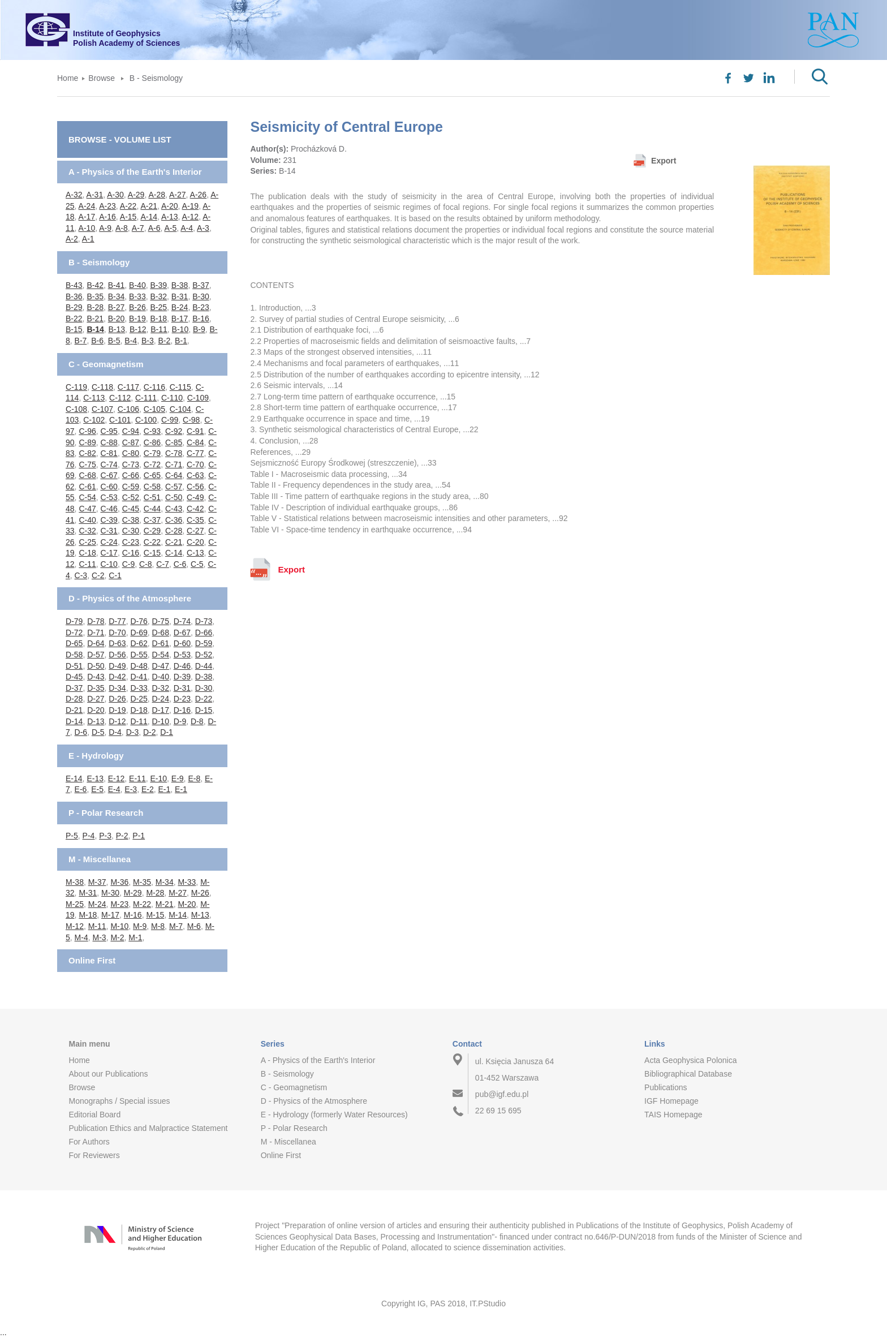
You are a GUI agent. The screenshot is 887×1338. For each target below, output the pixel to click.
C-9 (128, 564)
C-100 (146, 419)
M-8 (158, 926)
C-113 (94, 397)
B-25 (158, 307)
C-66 (130, 475)
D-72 (74, 632)
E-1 (164, 789)
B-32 (158, 296)
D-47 (160, 665)
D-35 (95, 687)
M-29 (133, 892)
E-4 (114, 789)
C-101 (120, 419)
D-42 (117, 676)
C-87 (130, 442)
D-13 (95, 721)
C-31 (109, 530)
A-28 (156, 194)
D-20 (95, 710)
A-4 (186, 228)
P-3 (105, 835)
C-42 (195, 508)
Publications (665, 1087)
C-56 (195, 486)
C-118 (102, 386)
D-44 (203, 665)
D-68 (160, 632)
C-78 (173, 453)
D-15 (203, 710)
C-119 (76, 386)
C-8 (145, 564)
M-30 (110, 892)
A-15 (128, 216)
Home (67, 78)
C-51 (152, 497)
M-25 (75, 904)
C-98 (191, 419)
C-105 (154, 409)
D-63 (117, 643)
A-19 (190, 205)
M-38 (75, 882)
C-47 (87, 508)
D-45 (74, 676)
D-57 (95, 654)
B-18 (158, 318)
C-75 (87, 464)
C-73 (130, 464)
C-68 (87, 475)
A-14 (148, 216)
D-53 (182, 654)
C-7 (162, 564)
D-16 (182, 710)
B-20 (116, 318)
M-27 (178, 892)
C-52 (130, 497)
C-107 (102, 409)
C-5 (197, 564)
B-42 (95, 285)
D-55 (138, 654)
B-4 (130, 340)
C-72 (152, 464)
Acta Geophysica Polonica (690, 1060)
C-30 (130, 530)
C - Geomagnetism (106, 364)
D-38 (203, 676)
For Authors (88, 1141)
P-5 (72, 835)
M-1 (135, 937)
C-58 (152, 486)
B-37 (200, 285)
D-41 (138, 676)
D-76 (138, 621)
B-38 (179, 285)
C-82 (87, 453)
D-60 (182, 643)
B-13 (117, 329)
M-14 (178, 914)
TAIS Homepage (673, 1114)
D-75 (160, 621)
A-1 (88, 238)
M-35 (142, 882)
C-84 (195, 442)
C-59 (130, 486)
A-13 (169, 216)
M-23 (119, 904)
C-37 (152, 519)
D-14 (74, 721)
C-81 (109, 453)
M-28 (155, 892)
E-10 (158, 778)
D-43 (95, 676)
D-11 (138, 721)
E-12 (116, 778)
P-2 (122, 835)
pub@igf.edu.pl (501, 1094)
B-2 (164, 340)
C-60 (109, 486)
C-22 (152, 542)
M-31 (88, 892)
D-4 (115, 732)
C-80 (130, 453)
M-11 (97, 926)
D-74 (182, 621)
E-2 (147, 789)
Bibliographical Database (688, 1073)
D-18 (138, 710)
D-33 (138, 687)
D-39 (182, 676)
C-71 (173, 464)
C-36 (173, 519)
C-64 (173, 475)
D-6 (81, 732)
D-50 (95, 665)
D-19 (117, 710)
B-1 (181, 340)
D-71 (95, 632)
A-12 (190, 216)
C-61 (87, 486)
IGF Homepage (671, 1100)
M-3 (99, 937)
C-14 (173, 552)
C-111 (146, 397)
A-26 (198, 194)
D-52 (203, 654)
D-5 (98, 732)
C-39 (109, 519)
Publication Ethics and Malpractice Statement (147, 1128)
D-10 (160, 721)
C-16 (130, 552)
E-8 (194, 778)
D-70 (117, 632)
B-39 (158, 285)
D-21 (74, 710)
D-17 (160, 710)
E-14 (74, 778)
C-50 (173, 497)
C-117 (128, 386)
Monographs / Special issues (119, 1100)
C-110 (172, 397)
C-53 (109, 497)
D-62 (138, 643)
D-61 (160, 643)
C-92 (173, 431)
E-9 (177, 778)
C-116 (154, 386)
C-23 (130, 542)
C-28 (173, 530)
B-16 (200, 318)
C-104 (180, 409)
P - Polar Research (105, 813)
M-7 (176, 926)
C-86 (152, 442)
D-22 (203, 698)
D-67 (182, 632)
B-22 (74, 318)
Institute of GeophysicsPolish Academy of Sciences (126, 38)
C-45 (130, 508)
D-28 (74, 698)
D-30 (203, 687)
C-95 (109, 431)
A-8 (121, 228)
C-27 (195, 530)
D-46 (182, 665)
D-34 (117, 687)
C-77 (195, 453)
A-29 (136, 194)
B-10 (180, 329)
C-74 (109, 464)
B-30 (200, 296)
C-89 (87, 442)
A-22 (128, 205)
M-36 (119, 882)
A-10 (87, 228)
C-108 (76, 409)
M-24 (97, 904)
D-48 (138, 665)
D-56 (117, 654)
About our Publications (108, 1073)
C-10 (109, 564)
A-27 (177, 194)
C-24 (109, 542)
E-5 (97, 789)
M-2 (117, 937)
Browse (101, 78)
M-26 (200, 892)
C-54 (87, 497)
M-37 (97, 882)
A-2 (72, 238)
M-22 (142, 904)
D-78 (95, 621)
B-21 (95, 318)
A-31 (95, 194)
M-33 (187, 882)
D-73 (203, 621)
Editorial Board (94, 1114)
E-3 (130, 789)
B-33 (137, 296)
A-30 (115, 194)
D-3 (132, 732)
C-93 (152, 431)
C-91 (195, 431)
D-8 (197, 721)
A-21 (148, 205)
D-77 (117, 621)
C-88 (109, 442)
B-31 (179, 296)
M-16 (133, 914)
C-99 (169, 419)
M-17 (110, 914)
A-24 (87, 205)
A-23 (107, 205)
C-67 (109, 475)
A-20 (169, 205)
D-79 (74, 621)
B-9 (199, 329)
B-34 (116, 296)
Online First (91, 960)
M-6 (194, 926)
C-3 (81, 575)
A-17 (87, 216)
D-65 (74, 643)
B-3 (147, 340)
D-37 (74, 687)
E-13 (95, 778)
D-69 (138, 632)
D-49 (117, 665)
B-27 (116, 307)
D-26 (117, 698)
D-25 (138, 698)
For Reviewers (93, 1155)
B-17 (179, 318)
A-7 (138, 228)
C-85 (173, 442)
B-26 (137, 307)
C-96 (87, 431)
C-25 (87, 542)
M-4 (81, 937)
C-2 (98, 575)
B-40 (137, 285)
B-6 (97, 340)
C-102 (94, 419)
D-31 (182, 687)
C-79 (152, 453)
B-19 (137, 318)
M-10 (119, 926)
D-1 (166, 732)
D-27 (95, 698)
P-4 (89, 835)
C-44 (152, 508)
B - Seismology (156, 78)
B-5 (114, 340)
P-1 (138, 835)
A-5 (170, 228)
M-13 (200, 914)
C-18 (87, 552)
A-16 (107, 216)
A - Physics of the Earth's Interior (135, 172)
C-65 (152, 475)
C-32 (87, 530)
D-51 (74, 665)
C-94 (130, 431)
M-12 (75, 926)
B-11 (158, 329)
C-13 (195, 552)
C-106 (128, 409)
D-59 (203, 643)
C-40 (87, 519)
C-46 (109, 508)
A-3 (203, 228)
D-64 (95, 643)
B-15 (74, 329)
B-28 (95, 307)
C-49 (195, 497)
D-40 (160, 676)
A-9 (105, 228)
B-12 (138, 329)
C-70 (195, 464)
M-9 (140, 926)
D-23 (182, 698)
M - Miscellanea (99, 859)
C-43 (173, 508)
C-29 (152, 530)
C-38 (130, 519)
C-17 (109, 552)
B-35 (95, 296)
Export (663, 160)
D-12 (117, 721)
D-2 (149, 732)
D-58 (74, 654)
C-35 (195, 519)
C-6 (180, 564)
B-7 (81, 340)
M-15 (155, 914)
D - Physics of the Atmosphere (129, 598)
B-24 (179, 307)
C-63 (195, 475)
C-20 (195, 542)
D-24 (160, 698)
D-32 (160, 687)
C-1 (115, 575)
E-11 (137, 778)
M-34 (165, 882)
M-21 (165, 904)
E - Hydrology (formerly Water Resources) (334, 1114)
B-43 (74, 285)
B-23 (200, 307)
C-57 (173, 486)
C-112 (120, 397)
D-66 (203, 632)
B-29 (74, 307)
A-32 (74, 194)
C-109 (198, 397)
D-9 (180, 721)
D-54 (160, 654)
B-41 (116, 285)
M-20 (187, 904)
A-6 (154, 228)
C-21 (173, 542)
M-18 (88, 914)
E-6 (81, 789)
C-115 (180, 386)
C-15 (152, 552)
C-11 (87, 564)
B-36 (74, 296)
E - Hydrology (96, 755)
